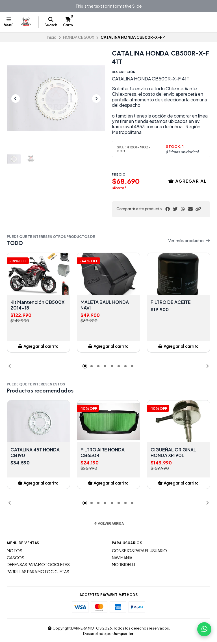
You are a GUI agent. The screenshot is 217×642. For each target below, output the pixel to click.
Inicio (52, 37)
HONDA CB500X (78, 37)
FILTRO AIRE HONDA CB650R (103, 452)
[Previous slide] (15, 98)
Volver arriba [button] (109, 523)
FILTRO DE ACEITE (171, 302)
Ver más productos (189, 241)
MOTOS (14, 551)
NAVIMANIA (122, 558)
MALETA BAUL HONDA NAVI (105, 305)
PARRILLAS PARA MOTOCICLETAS (38, 571)
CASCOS (15, 558)
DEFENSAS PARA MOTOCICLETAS (38, 564)
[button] (198, 209)
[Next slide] (96, 98)
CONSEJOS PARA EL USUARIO (139, 551)
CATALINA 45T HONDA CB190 (35, 452)
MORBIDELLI (123, 564)
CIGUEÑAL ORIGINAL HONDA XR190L (173, 452)
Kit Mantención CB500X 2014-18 (37, 305)
